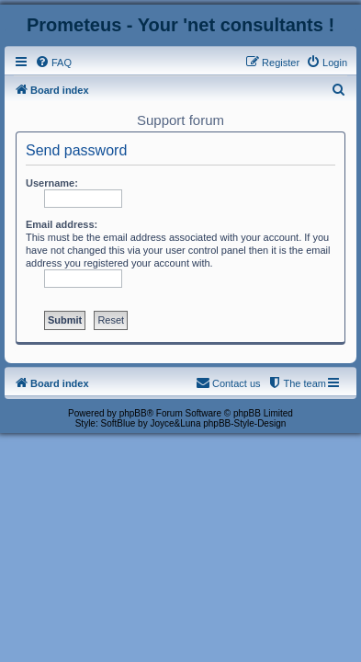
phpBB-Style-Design (244, 423)
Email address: (61, 224)
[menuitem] (53, 62)
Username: (52, 182)
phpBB (133, 413)
